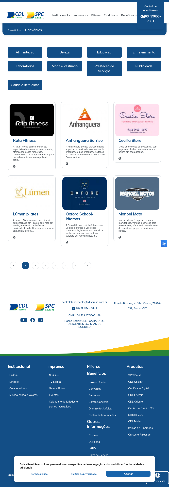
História (13, 375)
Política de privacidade (84, 473)
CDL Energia (135, 395)
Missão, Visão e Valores (23, 395)
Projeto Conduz (98, 382)
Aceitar (128, 473)
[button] (61, 15)
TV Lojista (55, 381)
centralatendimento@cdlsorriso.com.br (84, 302)
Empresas (95, 395)
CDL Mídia (134, 421)
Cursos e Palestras (139, 434)
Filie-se (93, 366)
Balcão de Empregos (140, 428)
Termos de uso (39, 473)
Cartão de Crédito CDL (141, 408)
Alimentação (25, 52)
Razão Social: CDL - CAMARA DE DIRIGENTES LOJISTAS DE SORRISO (84, 324)
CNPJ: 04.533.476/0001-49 (84, 315)
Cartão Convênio (98, 402)
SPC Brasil (134, 375)
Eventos (54, 395)
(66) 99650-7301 (84, 308)
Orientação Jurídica (100, 408)
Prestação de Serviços (104, 68)
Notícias (54, 375)
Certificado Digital (138, 388)
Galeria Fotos (57, 388)
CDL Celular (135, 381)
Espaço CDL (135, 414)
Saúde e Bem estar (25, 85)
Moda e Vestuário (65, 66)
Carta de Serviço (98, 455)
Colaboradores (18, 388)
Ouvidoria (94, 441)
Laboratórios (25, 66)
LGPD (92, 448)
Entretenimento (144, 52)
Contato (93, 435)
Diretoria (14, 381)
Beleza (64, 52)
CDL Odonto (135, 401)
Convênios (95, 388)
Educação (104, 52)
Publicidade (143, 66)
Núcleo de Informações (102, 415)
